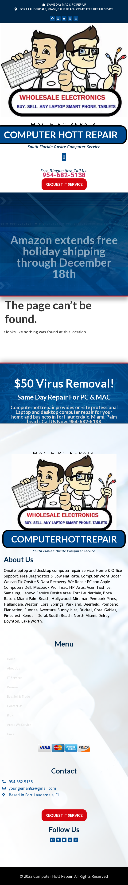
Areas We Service (19, 725)
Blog (10, 715)
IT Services (14, 678)
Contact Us (14, 706)
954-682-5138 (64, 175)
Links (10, 734)
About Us (13, 668)
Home (11, 659)
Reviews (12, 687)
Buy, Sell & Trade (18, 696)
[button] (64, 157)
